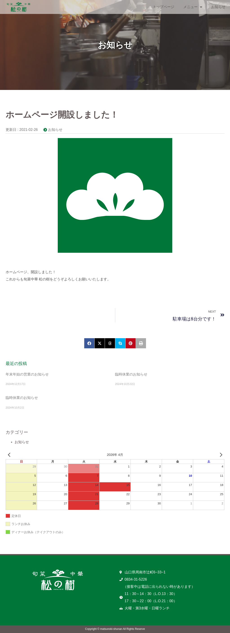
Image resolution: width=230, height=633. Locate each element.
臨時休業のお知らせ (131, 374)
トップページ (163, 7)
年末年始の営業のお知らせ (27, 374)
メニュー (192, 7)
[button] (89, 343)
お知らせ (218, 7)
